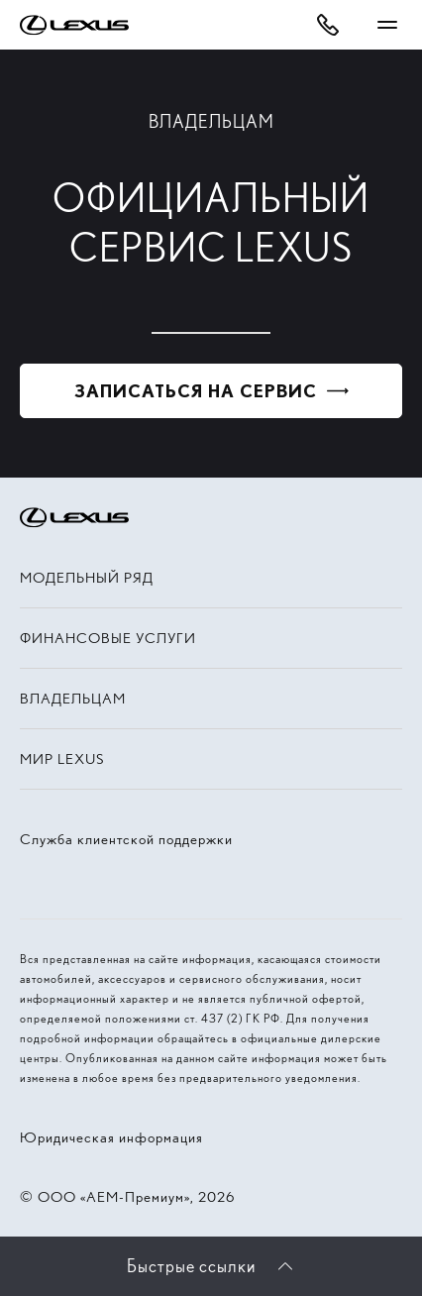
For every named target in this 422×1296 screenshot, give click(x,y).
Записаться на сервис (195, 390)
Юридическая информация (111, 1137)
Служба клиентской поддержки (126, 839)
